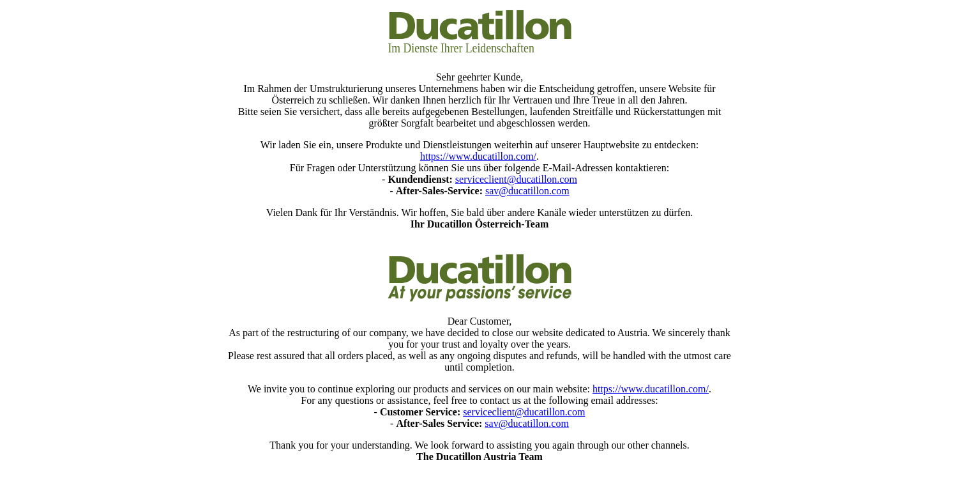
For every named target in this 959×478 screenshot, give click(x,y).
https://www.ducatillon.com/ (478, 156)
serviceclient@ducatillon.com (516, 179)
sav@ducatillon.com (527, 190)
